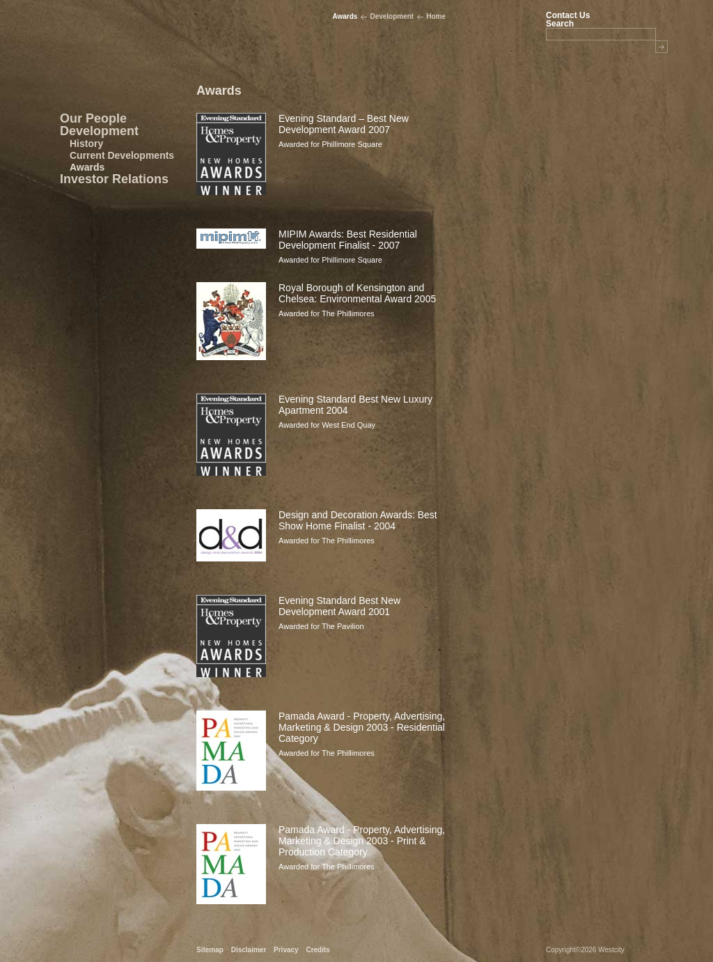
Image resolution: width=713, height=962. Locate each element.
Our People (93, 118)
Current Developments (122, 155)
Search (560, 23)
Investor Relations (114, 179)
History (86, 143)
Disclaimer (249, 950)
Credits (317, 950)
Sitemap (210, 950)
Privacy (286, 950)
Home (436, 16)
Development (99, 131)
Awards (87, 167)
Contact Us (568, 15)
